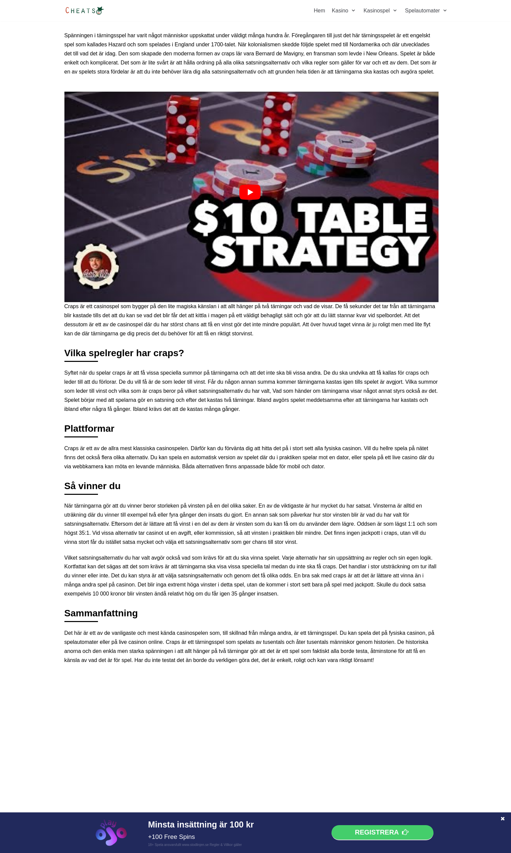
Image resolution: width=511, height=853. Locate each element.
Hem (319, 10)
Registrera (382, 832)
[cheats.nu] (84, 10)
